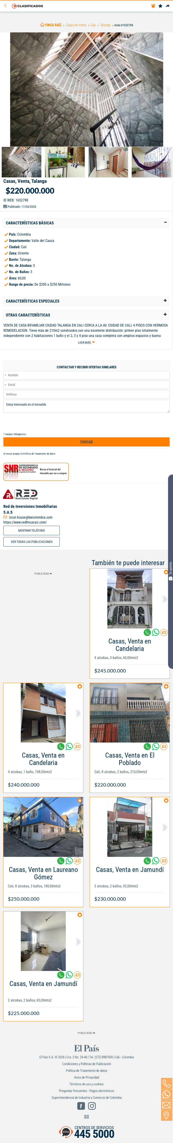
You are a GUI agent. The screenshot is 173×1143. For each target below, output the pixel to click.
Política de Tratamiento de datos (39, 453)
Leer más (84, 342)
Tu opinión (170, 571)
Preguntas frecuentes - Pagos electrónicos (86, 1091)
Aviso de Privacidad (86, 1077)
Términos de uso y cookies (86, 1084)
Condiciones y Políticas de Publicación (86, 1064)
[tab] (86, 223)
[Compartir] (167, 6)
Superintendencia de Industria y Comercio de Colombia (87, 1098)
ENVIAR (86, 442)
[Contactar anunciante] (163, 634)
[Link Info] (130, 653)
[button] (86, 223)
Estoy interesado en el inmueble (86, 406)
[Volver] (7, 5)
